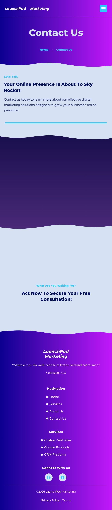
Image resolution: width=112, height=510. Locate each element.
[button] (103, 8)
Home (44, 49)
